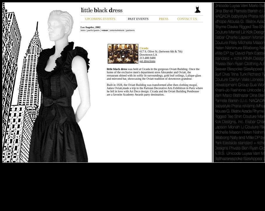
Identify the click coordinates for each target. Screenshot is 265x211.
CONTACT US (187, 19)
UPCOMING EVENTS (100, 19)
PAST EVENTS (138, 19)
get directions (147, 61)
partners (130, 30)
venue (105, 30)
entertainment (117, 30)
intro (83, 30)
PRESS (163, 19)
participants (93, 30)
